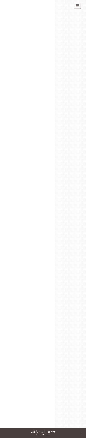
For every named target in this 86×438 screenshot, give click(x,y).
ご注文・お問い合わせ (43, 433)
